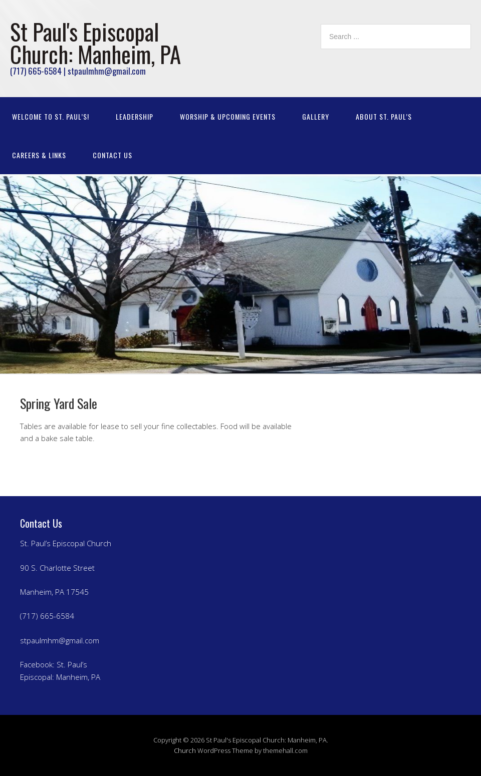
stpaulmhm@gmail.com (59, 640)
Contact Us (112, 155)
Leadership (134, 116)
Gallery (315, 116)
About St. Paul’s (384, 116)
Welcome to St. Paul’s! (50, 116)
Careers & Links (39, 155)
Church (185, 750)
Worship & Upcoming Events (228, 116)
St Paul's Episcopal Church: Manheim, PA (95, 43)
